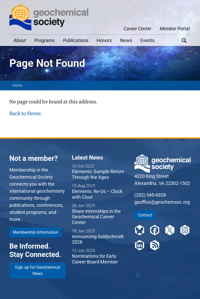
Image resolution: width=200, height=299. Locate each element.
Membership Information (35, 232)
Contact (145, 215)
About (20, 40)
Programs (44, 40)
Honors (104, 40)
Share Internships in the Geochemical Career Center (96, 216)
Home (17, 85)
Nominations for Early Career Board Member (95, 259)
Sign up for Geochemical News (37, 270)
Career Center (137, 28)
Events (147, 40)
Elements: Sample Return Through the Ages (98, 174)
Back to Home (25, 113)
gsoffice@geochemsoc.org (162, 202)
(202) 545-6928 (150, 195)
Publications (75, 40)
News (126, 40)
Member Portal (175, 28)
